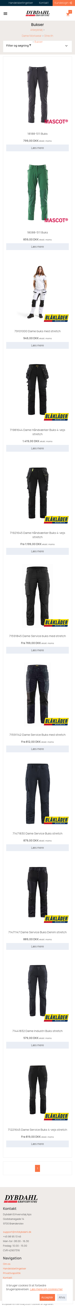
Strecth (48, 36)
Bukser (38, 42)
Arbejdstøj (36, 30)
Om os (6, 1264)
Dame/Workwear (31, 36)
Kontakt (7, 1277)
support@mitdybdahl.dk (17, 1232)
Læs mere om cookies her (46, 1289)
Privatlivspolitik (12, 1273)
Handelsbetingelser (14, 1268)
